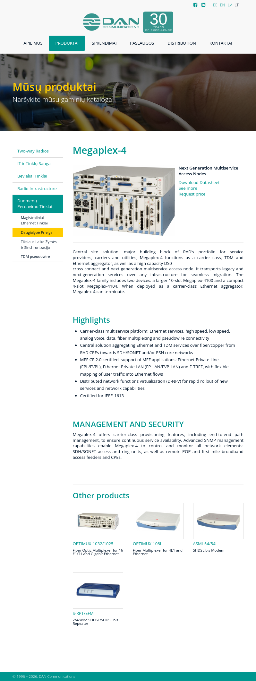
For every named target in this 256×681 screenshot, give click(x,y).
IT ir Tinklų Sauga (34, 163)
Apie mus (32, 43)
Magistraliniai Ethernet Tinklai (34, 220)
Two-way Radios (33, 151)
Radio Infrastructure (37, 188)
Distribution (181, 43)
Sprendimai (104, 43)
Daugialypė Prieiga (37, 232)
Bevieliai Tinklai (32, 176)
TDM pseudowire (35, 256)
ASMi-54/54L (205, 543)
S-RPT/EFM (83, 613)
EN (222, 5)
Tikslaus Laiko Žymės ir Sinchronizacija (39, 244)
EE (215, 5)
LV (230, 5)
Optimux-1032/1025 (93, 543)
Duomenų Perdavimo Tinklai (34, 203)
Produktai (67, 43)
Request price (192, 194)
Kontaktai (220, 43)
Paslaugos (142, 43)
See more (188, 188)
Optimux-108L (147, 543)
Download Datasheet (199, 182)
